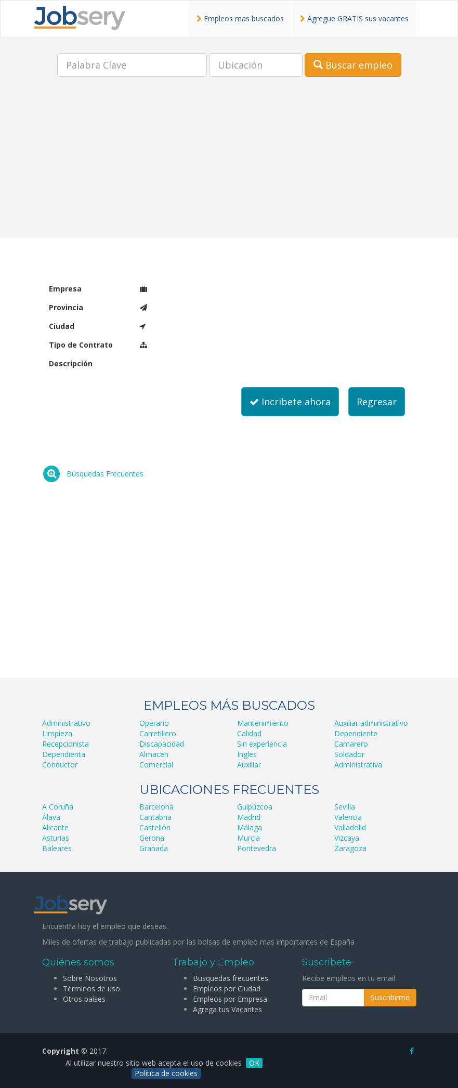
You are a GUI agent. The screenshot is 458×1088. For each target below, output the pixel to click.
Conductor (59, 764)
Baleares (57, 848)
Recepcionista (65, 744)
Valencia (348, 817)
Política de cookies (166, 1073)
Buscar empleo (352, 65)
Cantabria (155, 817)
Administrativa (358, 764)
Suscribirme (390, 997)
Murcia (248, 838)
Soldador (349, 754)
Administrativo (66, 723)
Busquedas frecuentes (230, 978)
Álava (51, 817)
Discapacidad (161, 744)
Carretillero (157, 733)
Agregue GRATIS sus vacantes (354, 18)
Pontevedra (256, 848)
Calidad (249, 733)
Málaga (249, 827)
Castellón (155, 827)
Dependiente (355, 733)
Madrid (248, 817)
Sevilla (344, 807)
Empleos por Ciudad (226, 988)
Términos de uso (91, 988)
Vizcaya (346, 838)
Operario (154, 723)
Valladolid (350, 827)
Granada (153, 848)
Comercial (156, 764)
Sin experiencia (262, 744)
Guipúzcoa (254, 807)
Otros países (84, 999)
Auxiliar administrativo (371, 723)
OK (254, 1063)
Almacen (153, 754)
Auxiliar (249, 764)
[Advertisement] (229, 165)
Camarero (351, 744)
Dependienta (63, 754)
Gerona (151, 838)
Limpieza (57, 733)
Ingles (247, 754)
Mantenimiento (263, 723)
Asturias (55, 838)
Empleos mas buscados (240, 18)
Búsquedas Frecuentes (105, 474)
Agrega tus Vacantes (227, 1009)
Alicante (55, 827)
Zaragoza (350, 848)
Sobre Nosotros (90, 978)
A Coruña (57, 807)
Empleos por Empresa (230, 999)
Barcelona (156, 807)
